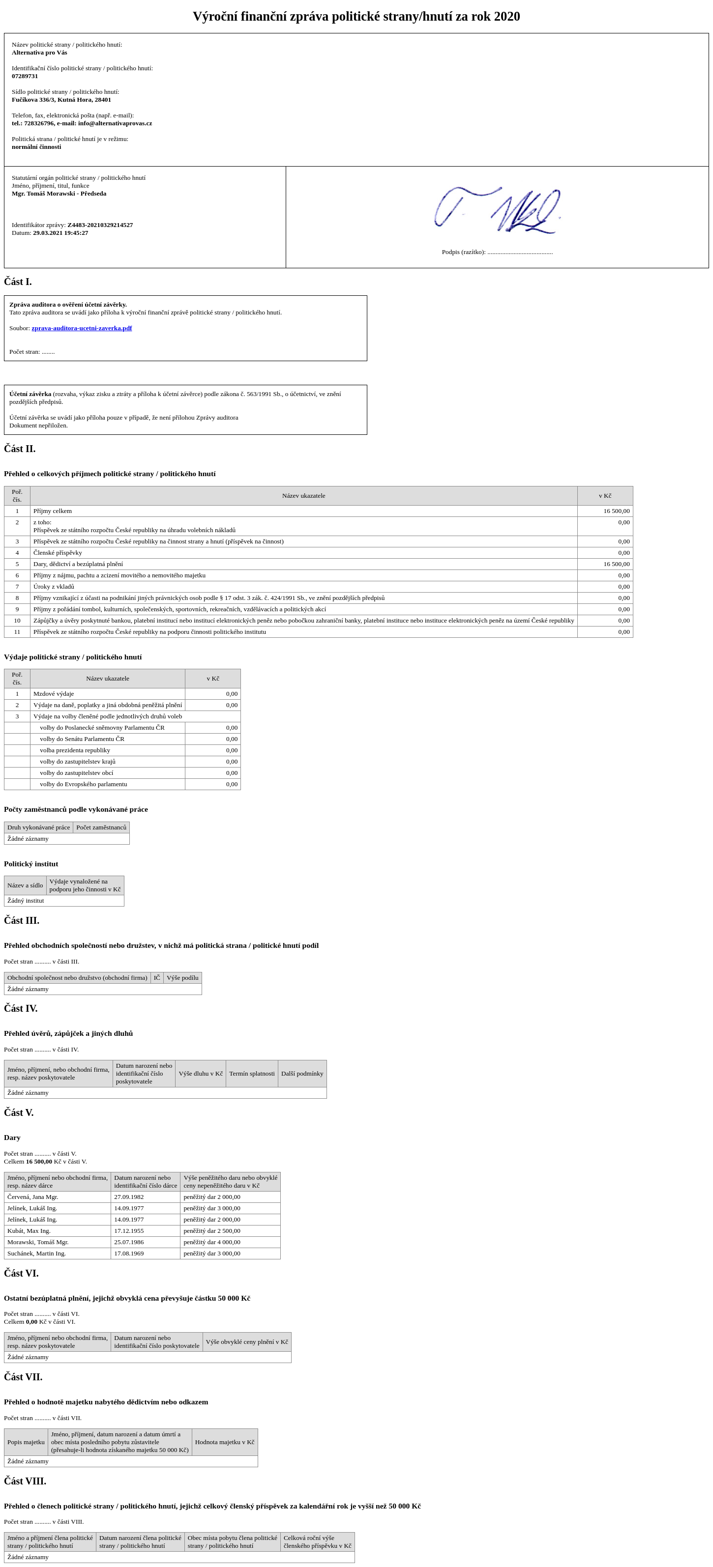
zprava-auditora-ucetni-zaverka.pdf (82, 328)
